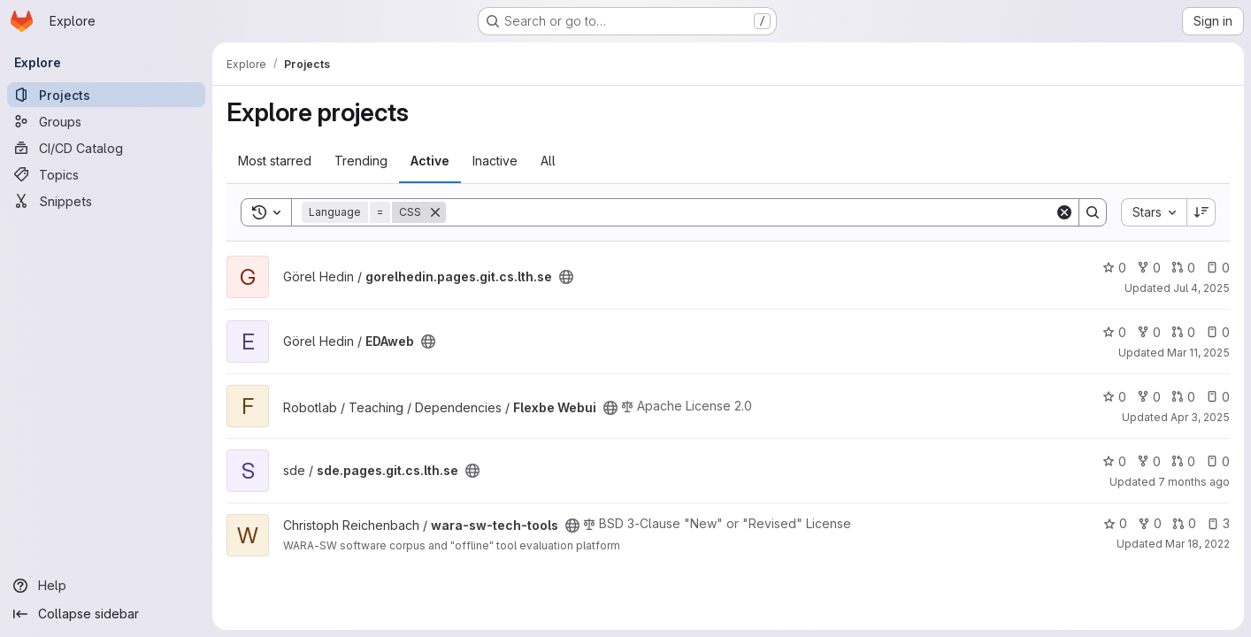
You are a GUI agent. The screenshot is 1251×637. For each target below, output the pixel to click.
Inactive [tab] (495, 160)
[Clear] (1064, 212)
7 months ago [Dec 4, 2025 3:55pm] (1194, 481)
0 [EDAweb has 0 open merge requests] (1183, 332)
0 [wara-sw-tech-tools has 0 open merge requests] (1184, 523)
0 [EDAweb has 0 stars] (1114, 332)
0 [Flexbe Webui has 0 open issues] (1218, 396)
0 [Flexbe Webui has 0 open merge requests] (1183, 396)
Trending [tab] (361, 160)
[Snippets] (106, 200)
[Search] (750, 212)
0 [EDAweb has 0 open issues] (1218, 332)
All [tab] (548, 160)
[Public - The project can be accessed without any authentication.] (566, 277)
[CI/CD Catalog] (106, 147)
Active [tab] (430, 160)
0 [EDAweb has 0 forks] (1149, 332)
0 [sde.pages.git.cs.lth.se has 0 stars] (1114, 461)
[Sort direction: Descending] (1201, 212)
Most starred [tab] (274, 160)
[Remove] (435, 212)
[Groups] (106, 121)
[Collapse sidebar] (106, 614)
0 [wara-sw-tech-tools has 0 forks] (1150, 523)
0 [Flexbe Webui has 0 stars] (1114, 396)
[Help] (106, 585)
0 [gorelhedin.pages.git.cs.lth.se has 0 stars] (1114, 267)
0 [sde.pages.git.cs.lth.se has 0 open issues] (1218, 461)
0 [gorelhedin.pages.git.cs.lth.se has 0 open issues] (1218, 267)
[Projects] (106, 94)
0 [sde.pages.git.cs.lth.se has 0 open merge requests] (1183, 461)
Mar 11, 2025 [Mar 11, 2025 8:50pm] (1198, 352)
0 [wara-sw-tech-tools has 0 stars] (1115, 523)
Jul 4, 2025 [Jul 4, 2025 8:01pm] (1201, 288)
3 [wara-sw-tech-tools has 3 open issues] (1218, 523)
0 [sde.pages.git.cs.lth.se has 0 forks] (1149, 461)
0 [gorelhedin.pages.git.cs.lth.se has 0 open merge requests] (1183, 267)
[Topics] (106, 174)
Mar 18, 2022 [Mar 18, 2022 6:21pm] (1197, 543)
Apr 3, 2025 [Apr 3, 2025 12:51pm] (1200, 417)
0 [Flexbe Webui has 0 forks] (1149, 396)
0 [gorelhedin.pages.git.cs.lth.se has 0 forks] (1149, 267)
